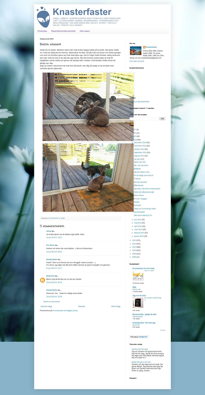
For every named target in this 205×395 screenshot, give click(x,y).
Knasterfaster (51, 259)
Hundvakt (137, 205)
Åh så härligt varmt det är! (143, 175)
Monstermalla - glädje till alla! (144, 314)
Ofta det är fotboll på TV (143, 215)
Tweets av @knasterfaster (139, 102)
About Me (136, 325)
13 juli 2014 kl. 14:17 (54, 268)
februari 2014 (139, 233)
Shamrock (50, 276)
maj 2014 (138, 223)
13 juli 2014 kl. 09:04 (54, 252)
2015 (134, 136)
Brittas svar (137, 289)
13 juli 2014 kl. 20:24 (54, 282)
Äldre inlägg (115, 306)
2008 (134, 257)
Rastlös (137, 202)
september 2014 (140, 153)
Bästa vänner (139, 195)
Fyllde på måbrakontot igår (144, 192)
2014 (134, 140)
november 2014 (140, 146)
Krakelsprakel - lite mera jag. (144, 323)
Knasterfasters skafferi (63, 31)
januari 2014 (139, 236)
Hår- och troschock (141, 165)
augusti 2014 (139, 156)
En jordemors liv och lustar (144, 268)
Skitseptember (138, 316)
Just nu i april (149, 270)
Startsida (42, 31)
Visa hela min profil (137, 61)
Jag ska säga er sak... (142, 172)
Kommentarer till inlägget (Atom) (65, 311)
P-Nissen (137, 179)
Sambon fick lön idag (139, 349)
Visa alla (162, 330)
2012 (134, 244)
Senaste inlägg (46, 306)
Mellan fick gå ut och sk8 (141, 362)
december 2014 (140, 143)
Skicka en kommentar (51, 302)
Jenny (48, 231)
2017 (134, 130)
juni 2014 (138, 220)
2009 (134, 254)
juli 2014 (137, 159)
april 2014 (138, 226)
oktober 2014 (139, 149)
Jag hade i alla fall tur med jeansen (147, 189)
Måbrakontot (138, 185)
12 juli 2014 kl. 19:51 (54, 238)
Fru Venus (50, 245)
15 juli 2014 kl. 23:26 (54, 297)
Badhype (137, 169)
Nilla (134, 287)
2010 (134, 250)
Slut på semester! (140, 182)
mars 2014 (138, 230)
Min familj (85, 31)
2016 (134, 133)
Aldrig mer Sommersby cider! (145, 209)
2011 (134, 247)
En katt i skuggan (140, 199)
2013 (134, 240)
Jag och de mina (139, 296)
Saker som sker (140, 162)
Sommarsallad (139, 212)
